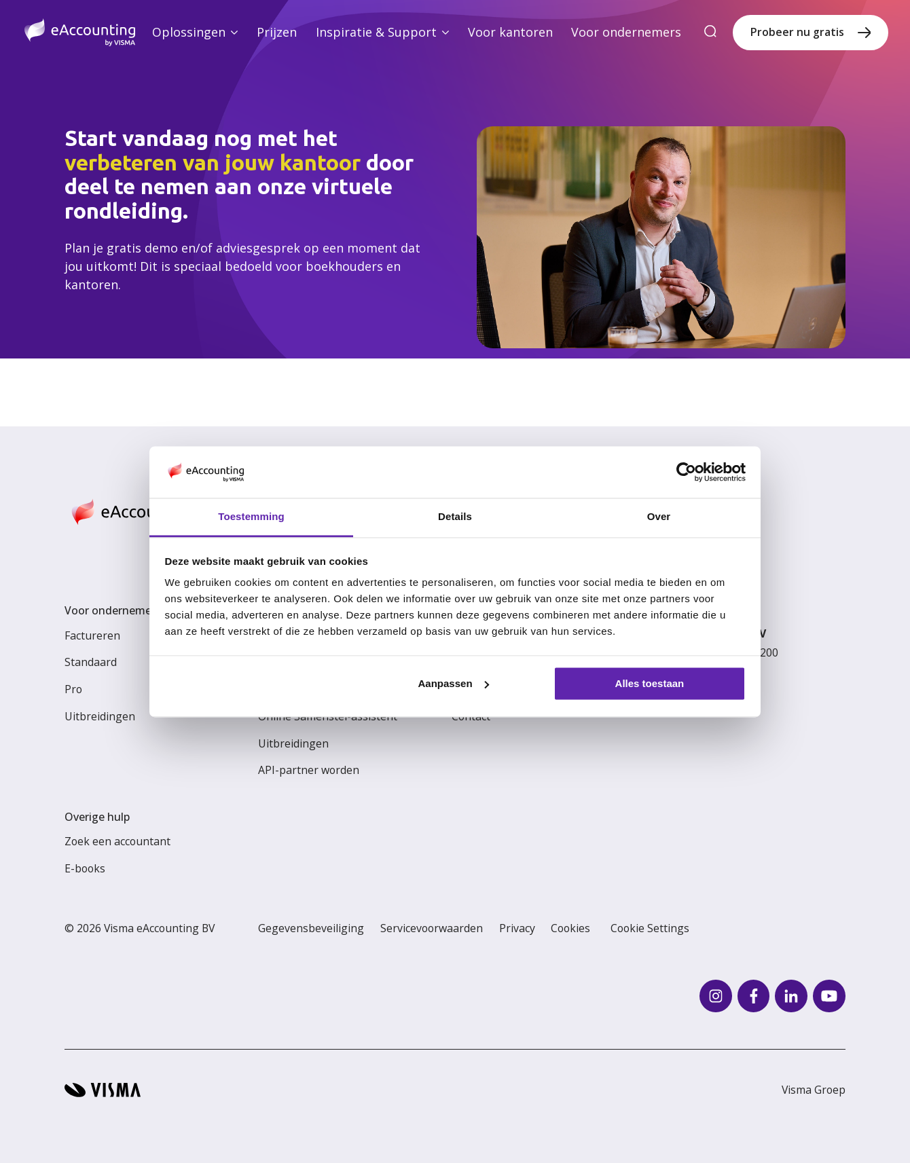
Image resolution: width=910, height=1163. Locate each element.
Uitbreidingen (100, 716)
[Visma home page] (103, 1090)
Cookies (570, 928)
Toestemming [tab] (251, 517)
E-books (85, 868)
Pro (73, 689)
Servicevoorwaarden (431, 928)
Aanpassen (453, 683)
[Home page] (80, 32)
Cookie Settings (650, 928)
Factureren (92, 635)
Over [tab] (659, 517)
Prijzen (277, 32)
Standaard (91, 661)
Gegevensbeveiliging (311, 928)
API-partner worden (308, 769)
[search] (710, 32)
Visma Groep (813, 1089)
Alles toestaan (650, 683)
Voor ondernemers (626, 32)
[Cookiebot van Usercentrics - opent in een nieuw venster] (686, 472)
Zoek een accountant (117, 841)
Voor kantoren (510, 32)
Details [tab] (455, 517)
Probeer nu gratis (797, 31)
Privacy (517, 928)
